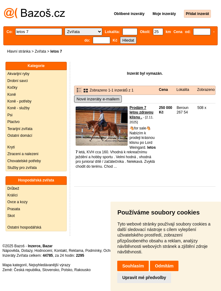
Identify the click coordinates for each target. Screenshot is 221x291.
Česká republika (27, 270)
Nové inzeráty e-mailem (98, 99)
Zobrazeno (206, 90)
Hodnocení (43, 250)
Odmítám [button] (164, 265)
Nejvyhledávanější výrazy (49, 265)
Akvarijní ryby (18, 74)
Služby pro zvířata (22, 168)
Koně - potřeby (19, 101)
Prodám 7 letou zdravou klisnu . (141, 112)
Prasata (13, 209)
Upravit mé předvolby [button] (144, 277)
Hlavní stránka (19, 51)
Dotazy (26, 250)
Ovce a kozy (17, 202)
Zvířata (40, 51)
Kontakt (60, 250)
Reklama (76, 250)
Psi (10, 115)
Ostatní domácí (19, 135)
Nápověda (10, 250)
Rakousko (82, 270)
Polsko (66, 270)
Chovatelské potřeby (24, 161)
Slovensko (50, 270)
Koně (11, 94)
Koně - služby (18, 108)
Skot (11, 216)
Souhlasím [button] (133, 265)
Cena (163, 90)
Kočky (12, 87)
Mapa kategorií (14, 265)
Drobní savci (17, 81)
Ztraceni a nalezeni (22, 154)
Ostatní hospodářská (24, 227)
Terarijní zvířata (19, 129)
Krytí (11, 147)
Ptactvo (13, 122)
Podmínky (93, 250)
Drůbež (13, 188)
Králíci (12, 195)
